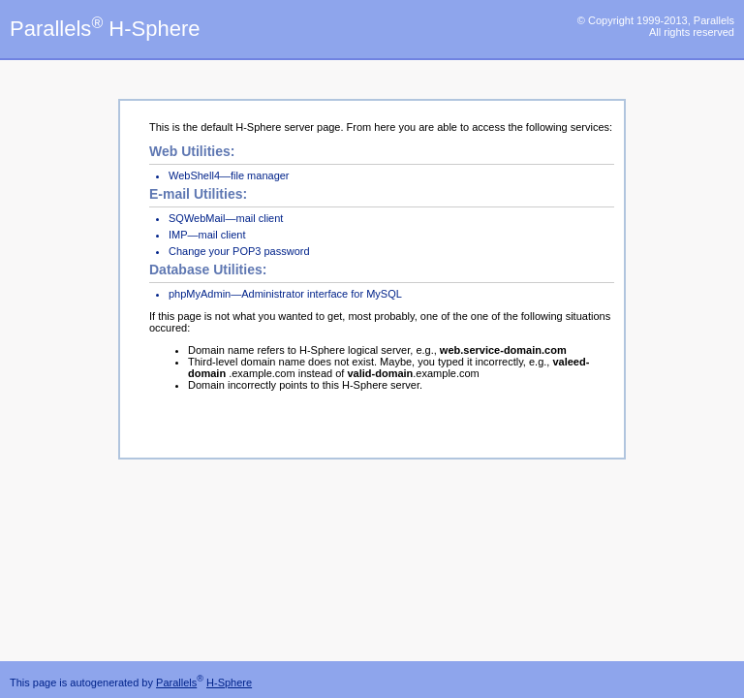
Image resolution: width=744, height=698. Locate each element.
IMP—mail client (207, 234)
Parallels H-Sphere (105, 28)
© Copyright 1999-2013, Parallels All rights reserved (655, 26)
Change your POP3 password (239, 251)
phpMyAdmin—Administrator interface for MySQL (285, 294)
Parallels (176, 682)
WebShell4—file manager (229, 175)
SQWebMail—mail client (226, 218)
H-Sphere (229, 682)
